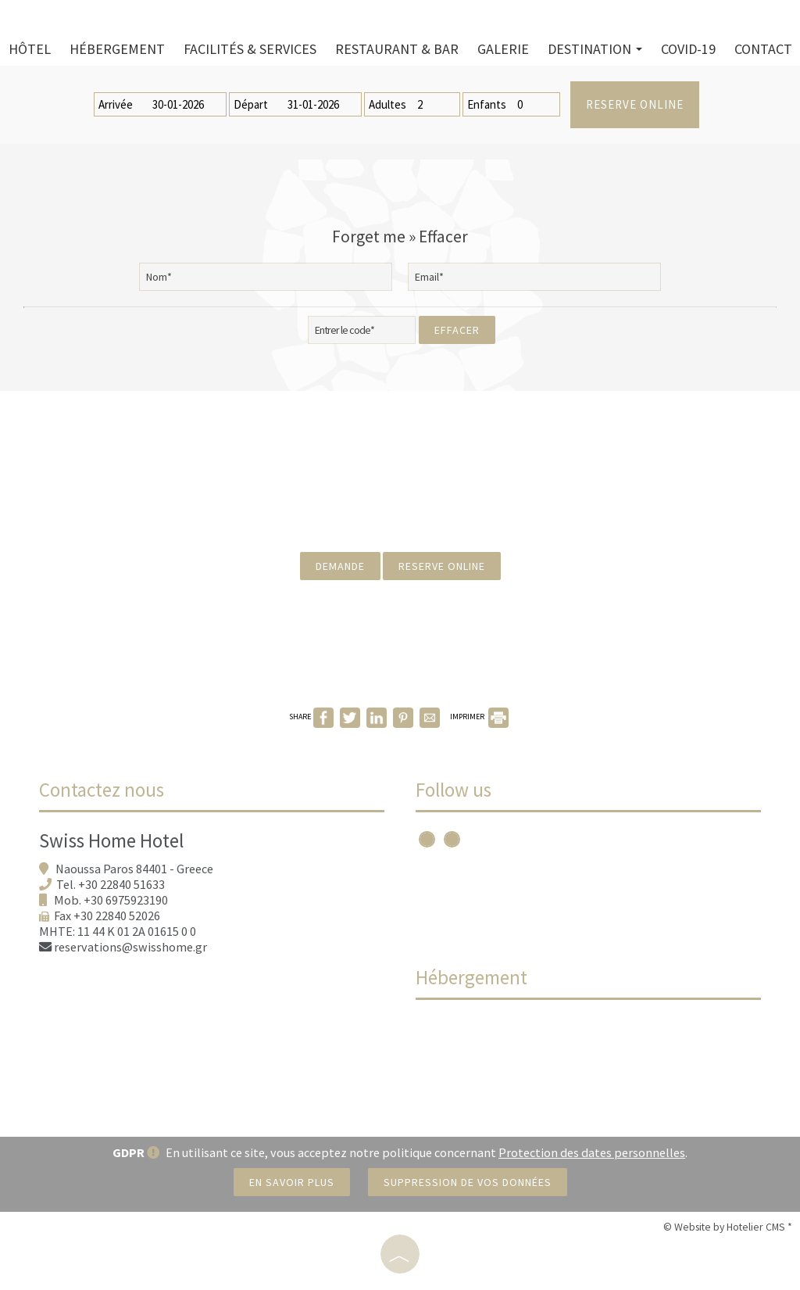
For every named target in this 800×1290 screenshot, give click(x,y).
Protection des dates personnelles (591, 1152)
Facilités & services (250, 49)
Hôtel (30, 49)
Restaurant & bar (397, 49)
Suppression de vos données (468, 1182)
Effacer (457, 330)
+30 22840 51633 (121, 884)
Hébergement (117, 49)
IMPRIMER (479, 716)
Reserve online (635, 104)
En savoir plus (291, 1182)
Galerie (503, 49)
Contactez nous (101, 789)
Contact (763, 49)
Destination (595, 49)
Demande (340, 566)
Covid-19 (688, 49)
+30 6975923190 (126, 900)
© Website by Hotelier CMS (725, 1227)
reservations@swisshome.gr (130, 947)
